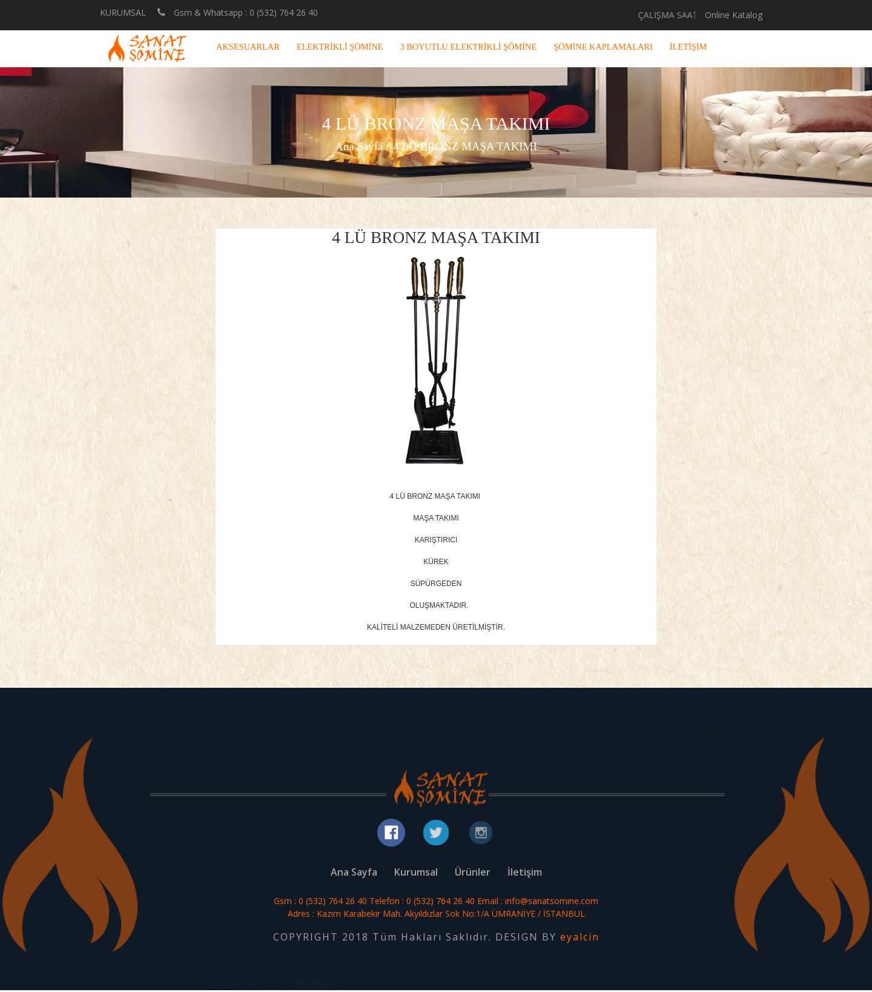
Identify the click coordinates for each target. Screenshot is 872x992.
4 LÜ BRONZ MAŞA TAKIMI (467, 146)
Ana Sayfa (354, 146)
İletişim (524, 873)
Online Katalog (733, 15)
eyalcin (580, 938)
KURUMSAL (123, 12)
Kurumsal (416, 873)
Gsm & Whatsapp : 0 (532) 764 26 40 (237, 12)
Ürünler (472, 873)
